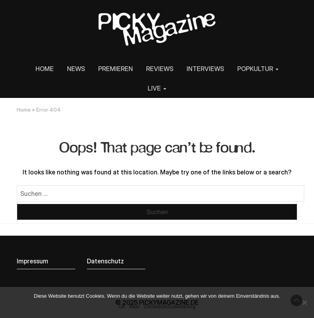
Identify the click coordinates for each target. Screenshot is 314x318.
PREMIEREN (115, 69)
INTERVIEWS (205, 69)
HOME (44, 69)
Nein (134, 306)
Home (24, 110)
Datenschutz (105, 261)
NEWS (76, 69)
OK (121, 306)
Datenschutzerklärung (170, 306)
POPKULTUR (258, 69)
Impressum (32, 261)
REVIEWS (159, 69)
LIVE (157, 88)
